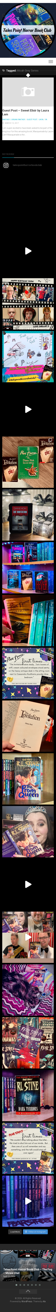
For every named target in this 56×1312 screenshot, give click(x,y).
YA (46, 120)
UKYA (41, 120)
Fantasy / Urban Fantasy (13, 120)
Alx (44, 1301)
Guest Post (32, 120)
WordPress (27, 1301)
